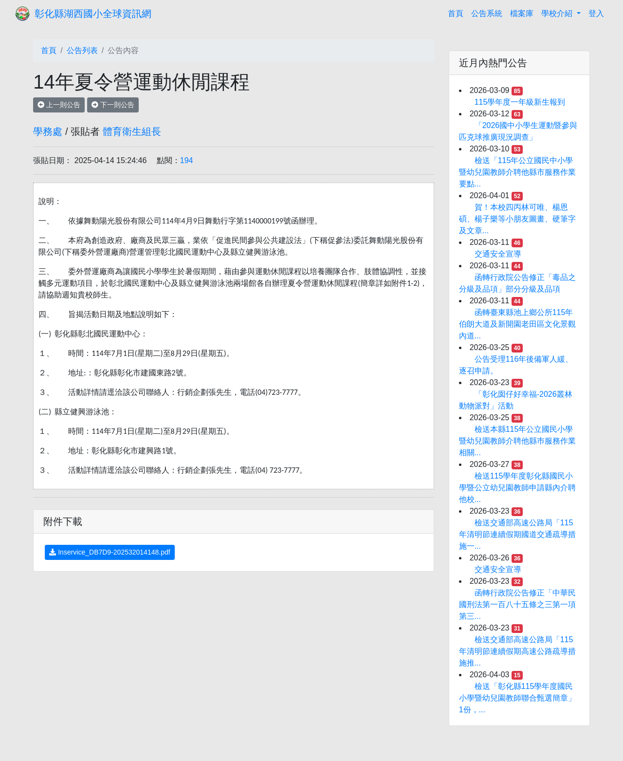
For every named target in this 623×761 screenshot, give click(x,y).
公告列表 (82, 50)
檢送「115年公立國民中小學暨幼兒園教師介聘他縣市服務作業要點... (517, 172)
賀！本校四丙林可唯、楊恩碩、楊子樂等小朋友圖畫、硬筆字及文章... (517, 219)
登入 (596, 13)
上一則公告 (58, 105)
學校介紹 (557, 13)
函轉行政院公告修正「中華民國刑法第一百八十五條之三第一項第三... (517, 604)
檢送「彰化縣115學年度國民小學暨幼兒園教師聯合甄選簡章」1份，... (517, 698)
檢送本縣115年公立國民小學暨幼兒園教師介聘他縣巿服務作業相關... (517, 441)
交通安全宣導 (498, 254)
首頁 (457, 12)
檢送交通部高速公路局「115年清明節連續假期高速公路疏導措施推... (517, 651)
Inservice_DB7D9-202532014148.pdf (109, 552)
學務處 (47, 131)
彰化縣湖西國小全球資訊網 (93, 13)
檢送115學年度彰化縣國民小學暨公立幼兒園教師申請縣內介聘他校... (517, 487)
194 (186, 160)
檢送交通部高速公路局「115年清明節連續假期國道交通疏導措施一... (517, 534)
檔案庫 (521, 13)
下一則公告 (113, 105)
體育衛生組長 (132, 131)
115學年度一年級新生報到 (520, 102)
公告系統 (486, 13)
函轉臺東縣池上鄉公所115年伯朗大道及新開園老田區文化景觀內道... (517, 324)
